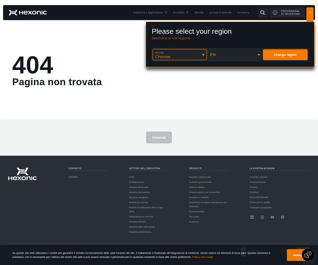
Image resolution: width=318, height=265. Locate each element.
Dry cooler (194, 216)
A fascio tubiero (196, 187)
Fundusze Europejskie (260, 207)
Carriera (253, 187)
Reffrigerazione (136, 182)
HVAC (132, 177)
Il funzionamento (257, 182)
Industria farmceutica (139, 192)
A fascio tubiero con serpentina (204, 192)
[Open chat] (308, 255)
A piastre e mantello (199, 197)
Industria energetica (139, 197)
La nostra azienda (258, 177)
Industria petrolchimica (140, 232)
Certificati (254, 192)
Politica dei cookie (202, 256)
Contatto (73, 177)
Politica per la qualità (259, 202)
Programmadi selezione (290, 12)
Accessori (194, 221)
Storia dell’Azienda (258, 197)
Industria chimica (137, 221)
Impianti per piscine (138, 202)
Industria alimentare (139, 187)
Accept (298, 255)
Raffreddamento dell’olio (141, 216)
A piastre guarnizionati (200, 182)
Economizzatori (196, 211)
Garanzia (159, 137)
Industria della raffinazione (142, 227)
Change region (285, 55)
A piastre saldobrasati (200, 177)
